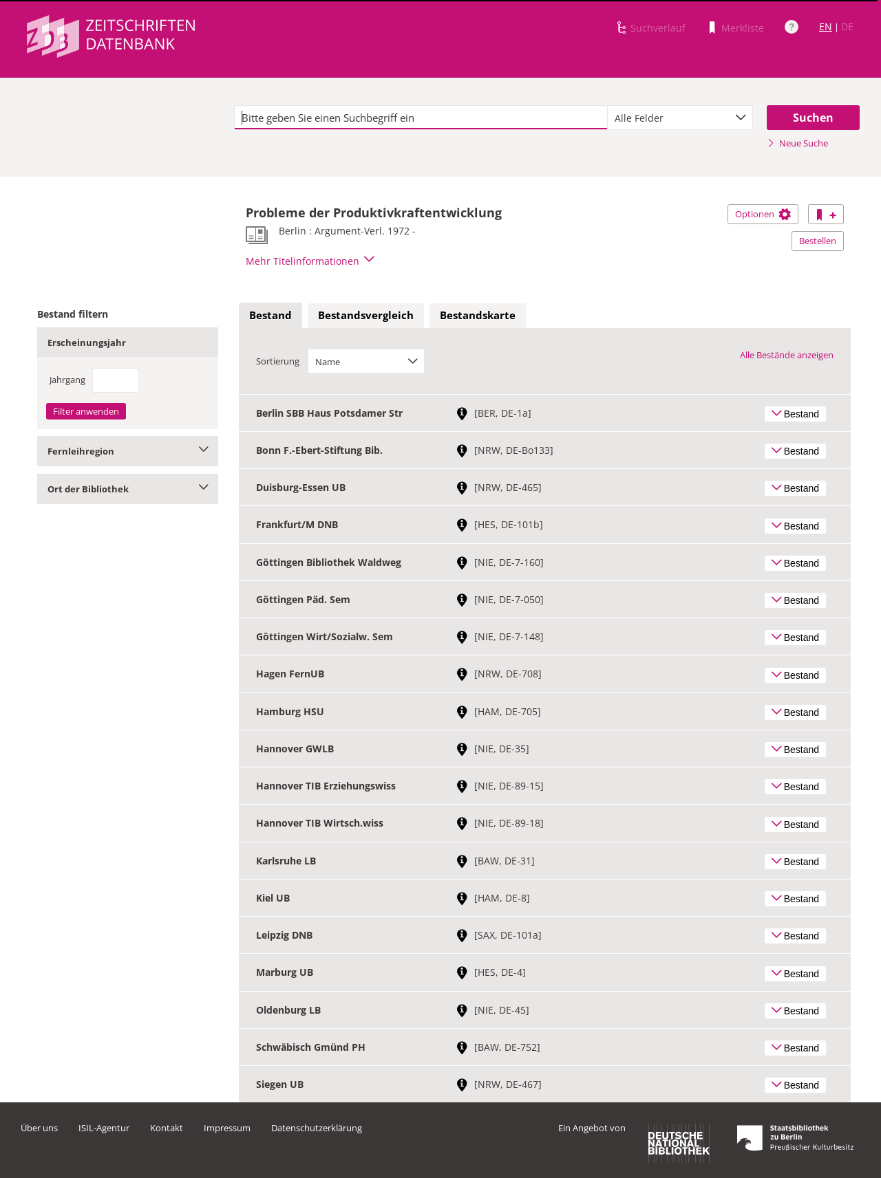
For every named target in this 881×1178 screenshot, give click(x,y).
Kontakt (166, 1128)
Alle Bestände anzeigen (787, 355)
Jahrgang (67, 379)
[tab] (270, 316)
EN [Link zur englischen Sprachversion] (825, 26)
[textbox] (421, 117)
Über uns (39, 1128)
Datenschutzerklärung (316, 1128)
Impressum (227, 1128)
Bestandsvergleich (366, 315)
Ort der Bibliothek (127, 489)
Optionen (763, 214)
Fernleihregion (127, 451)
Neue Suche (797, 143)
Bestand (270, 315)
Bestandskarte (478, 315)
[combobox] (680, 117)
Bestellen (817, 240)
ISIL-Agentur (103, 1128)
